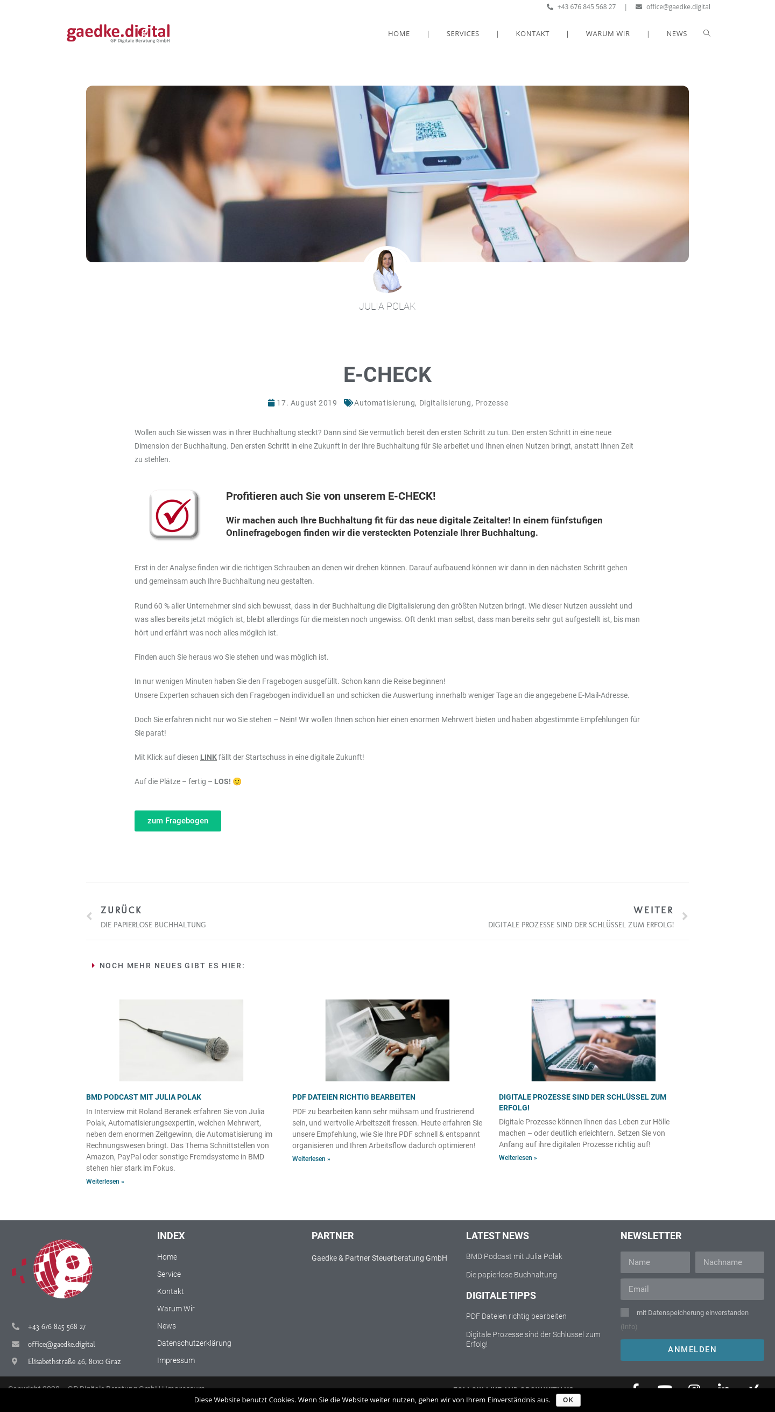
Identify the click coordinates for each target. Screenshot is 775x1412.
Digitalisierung (445, 403)
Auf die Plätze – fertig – (183, 781)
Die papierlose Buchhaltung (511, 1274)
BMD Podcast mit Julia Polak (143, 1097)
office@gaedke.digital (673, 6)
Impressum (176, 1360)
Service (169, 1274)
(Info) (629, 1327)
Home (167, 1257)
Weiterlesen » (105, 1181)
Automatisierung (384, 403)
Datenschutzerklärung (194, 1343)
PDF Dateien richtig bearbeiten (353, 1097)
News (166, 1326)
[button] (178, 820)
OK (568, 1400)
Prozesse (492, 403)
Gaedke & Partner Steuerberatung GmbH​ (379, 1258)
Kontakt (170, 1291)
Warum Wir (176, 1308)
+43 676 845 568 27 (581, 6)
